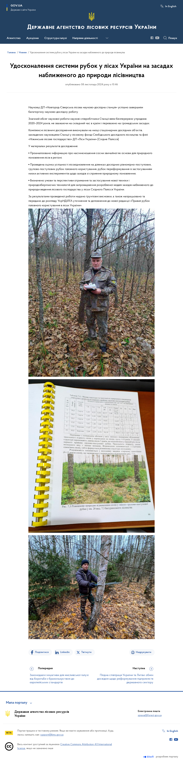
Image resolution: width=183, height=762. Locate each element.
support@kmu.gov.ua (51, 734)
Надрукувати (143, 652)
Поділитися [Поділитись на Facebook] (42, 652)
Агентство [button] (14, 38)
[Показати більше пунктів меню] (106, 38)
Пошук (172, 38)
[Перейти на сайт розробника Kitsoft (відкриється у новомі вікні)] (148, 757)
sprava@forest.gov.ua (150, 715)
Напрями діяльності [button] (85, 38)
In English (170, 6)
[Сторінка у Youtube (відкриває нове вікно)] (157, 38)
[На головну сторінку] (91, 22)
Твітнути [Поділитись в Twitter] (86, 652)
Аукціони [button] (32, 38)
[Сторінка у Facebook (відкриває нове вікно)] (152, 38)
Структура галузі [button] (55, 38)
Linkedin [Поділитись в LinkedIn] (65, 652)
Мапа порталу (16, 703)
